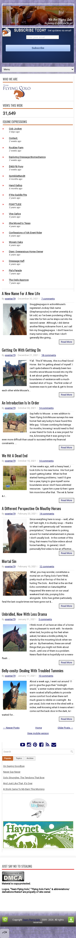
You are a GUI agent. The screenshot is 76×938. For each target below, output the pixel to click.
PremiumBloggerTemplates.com (24, 933)
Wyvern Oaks (16, 242)
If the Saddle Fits (18, 194)
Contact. (13, 138)
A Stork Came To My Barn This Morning (23, 789)
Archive (30, 758)
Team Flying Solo (31, 920)
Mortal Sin (9, 561)
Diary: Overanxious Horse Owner (26, 251)
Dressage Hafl (16, 261)
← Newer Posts (11, 727)
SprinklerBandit (17, 176)
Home (38, 727)
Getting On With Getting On (21, 350)
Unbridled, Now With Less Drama (24, 614)
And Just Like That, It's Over (17, 783)
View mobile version (38, 733)
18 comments (48, 355)
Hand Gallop (15, 185)
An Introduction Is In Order (20, 403)
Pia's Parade (15, 270)
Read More (66, 342)
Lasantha (57, 930)
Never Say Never (11, 771)
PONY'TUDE (15, 204)
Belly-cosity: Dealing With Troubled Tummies (32, 670)
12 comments (46, 566)
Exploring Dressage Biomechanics (27, 157)
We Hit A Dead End (14, 455)
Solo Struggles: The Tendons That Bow (23, 777)
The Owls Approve (19, 280)
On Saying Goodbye (13, 766)
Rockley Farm (16, 147)
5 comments (45, 619)
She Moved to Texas (19, 223)
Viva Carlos (15, 213)
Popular (7, 758)
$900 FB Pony (16, 166)
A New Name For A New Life (21, 293)
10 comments (46, 675)
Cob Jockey (15, 128)
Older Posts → (65, 727)
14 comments (46, 408)
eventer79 (10, 298)
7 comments (48, 298)
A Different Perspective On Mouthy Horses (31, 508)
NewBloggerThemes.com (55, 933)
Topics (19, 758)
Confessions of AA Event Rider (25, 232)
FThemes (28, 930)
